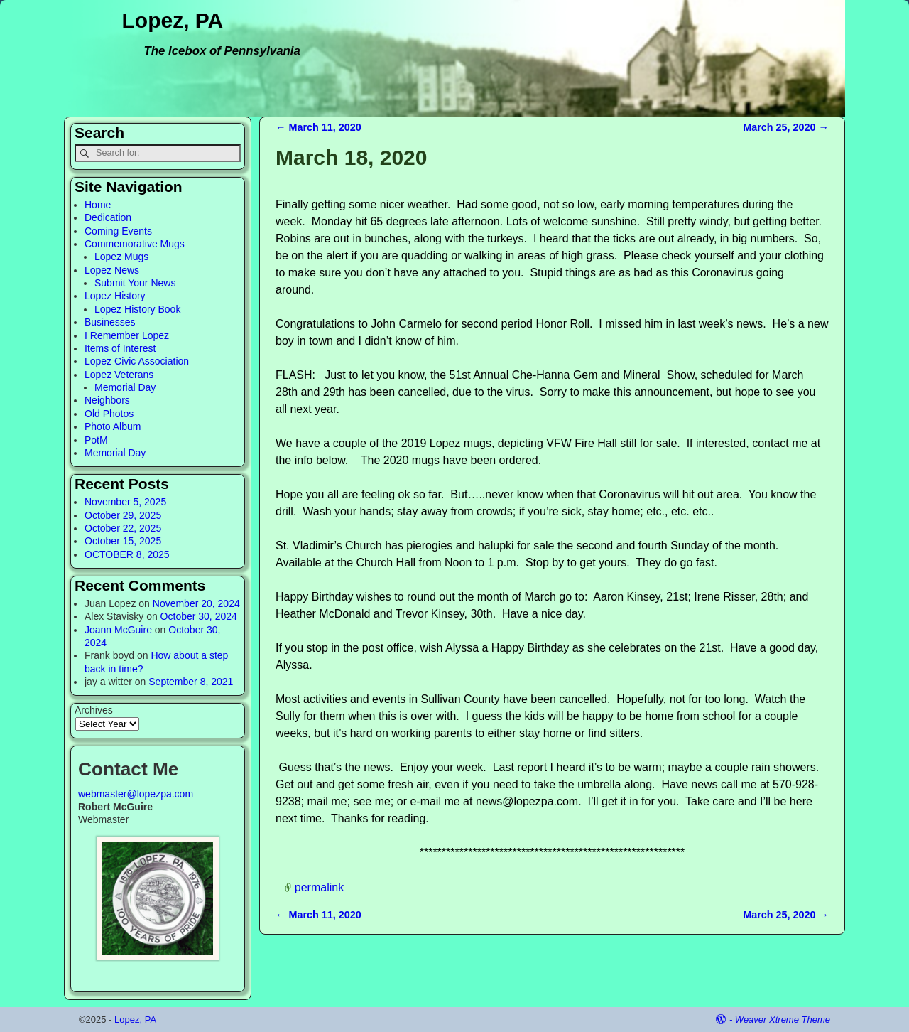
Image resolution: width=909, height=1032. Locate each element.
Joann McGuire (118, 629)
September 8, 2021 (190, 681)
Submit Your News (134, 283)
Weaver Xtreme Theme (782, 1019)
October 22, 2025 (123, 528)
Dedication (108, 217)
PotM (96, 440)
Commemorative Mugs (135, 243)
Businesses (110, 322)
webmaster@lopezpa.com (135, 794)
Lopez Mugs (121, 256)
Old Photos (109, 413)
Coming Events (118, 231)
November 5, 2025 (125, 501)
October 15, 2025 (123, 541)
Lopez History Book (137, 309)
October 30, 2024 (198, 616)
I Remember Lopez (127, 335)
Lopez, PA (173, 20)
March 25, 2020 (786, 127)
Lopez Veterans (119, 374)
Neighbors (107, 400)
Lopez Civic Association (137, 361)
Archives (94, 710)
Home (98, 204)
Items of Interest (120, 348)
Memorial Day (125, 387)
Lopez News (112, 270)
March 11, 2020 (318, 127)
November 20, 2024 (196, 603)
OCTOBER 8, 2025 (127, 554)
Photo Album (113, 426)
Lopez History (115, 295)
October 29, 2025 (123, 515)
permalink (319, 887)
